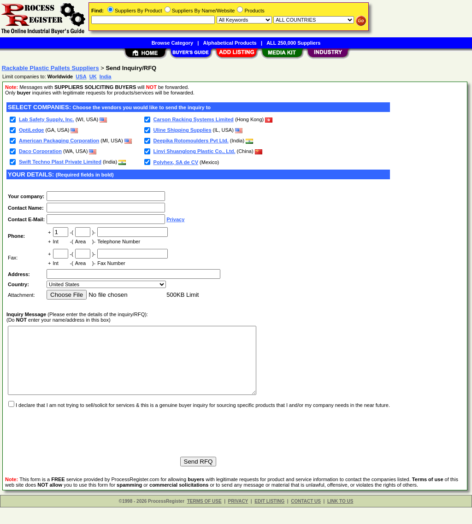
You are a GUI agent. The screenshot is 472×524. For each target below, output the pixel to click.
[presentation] (76, 445)
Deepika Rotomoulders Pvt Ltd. (191, 140)
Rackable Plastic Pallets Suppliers (50, 68)
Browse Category (172, 43)
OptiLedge (31, 130)
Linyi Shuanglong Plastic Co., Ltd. (194, 151)
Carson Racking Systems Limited (193, 119)
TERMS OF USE (204, 517)
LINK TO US (340, 517)
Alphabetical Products (230, 43)
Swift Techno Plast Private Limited (60, 162)
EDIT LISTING (269, 517)
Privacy (175, 219)
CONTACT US (306, 517)
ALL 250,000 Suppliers (293, 43)
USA (81, 76)
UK (93, 76)
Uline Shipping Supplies (182, 130)
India (106, 76)
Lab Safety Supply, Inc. (46, 119)
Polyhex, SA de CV (175, 162)
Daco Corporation (40, 151)
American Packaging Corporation (59, 140)
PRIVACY (238, 517)
